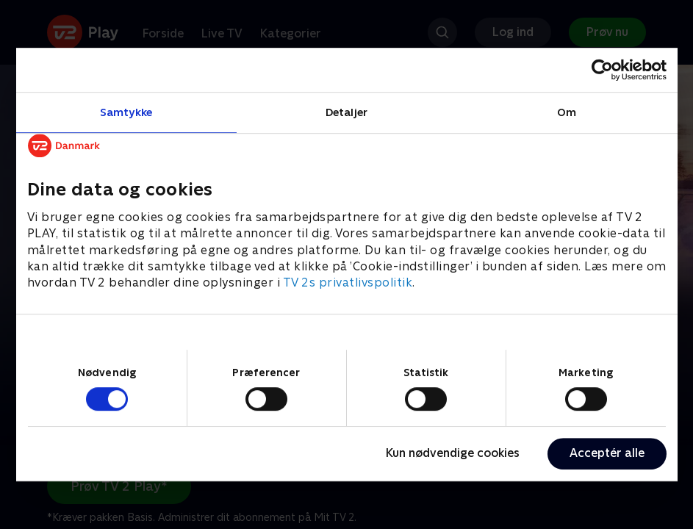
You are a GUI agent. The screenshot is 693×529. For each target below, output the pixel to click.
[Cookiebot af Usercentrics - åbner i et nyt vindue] (602, 70)
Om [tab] (566, 112)
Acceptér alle (607, 453)
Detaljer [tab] (346, 112)
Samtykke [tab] (126, 112)
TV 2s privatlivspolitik (348, 283)
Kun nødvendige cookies (453, 453)
